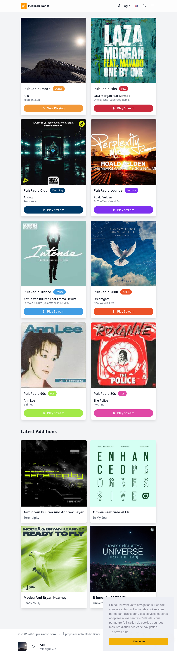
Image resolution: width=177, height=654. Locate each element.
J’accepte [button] (139, 641)
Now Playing (53, 108)
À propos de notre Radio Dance (81, 634)
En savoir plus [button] (119, 632)
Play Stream (123, 108)
